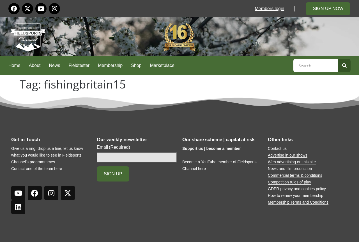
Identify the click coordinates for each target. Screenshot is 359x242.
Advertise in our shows (287, 155)
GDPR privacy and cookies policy (297, 189)
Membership (110, 65)
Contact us (277, 148)
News (54, 65)
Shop (136, 65)
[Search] (344, 65)
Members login (269, 8)
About (35, 65)
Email (113, 147)
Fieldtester (79, 65)
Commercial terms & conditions (295, 175)
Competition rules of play (289, 182)
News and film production (290, 168)
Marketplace (162, 65)
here (58, 168)
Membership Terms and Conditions (298, 202)
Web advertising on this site (292, 162)
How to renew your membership (295, 195)
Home (14, 65)
